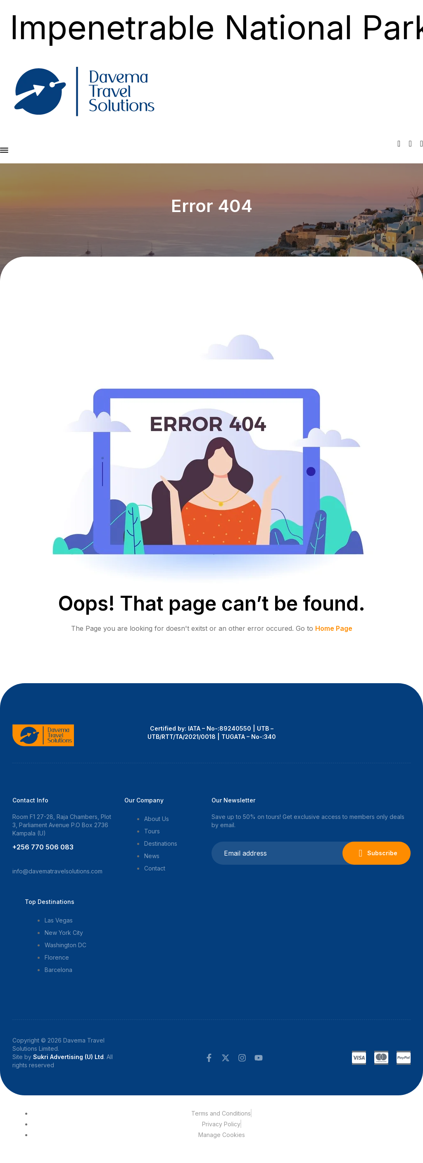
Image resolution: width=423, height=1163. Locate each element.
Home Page (333, 628)
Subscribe (376, 853)
